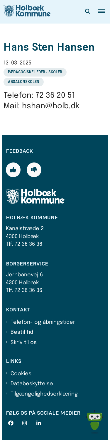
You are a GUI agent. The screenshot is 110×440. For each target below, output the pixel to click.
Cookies (21, 373)
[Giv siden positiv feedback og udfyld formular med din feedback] (13, 169)
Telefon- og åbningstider (43, 322)
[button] (104, 11)
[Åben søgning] (88, 12)
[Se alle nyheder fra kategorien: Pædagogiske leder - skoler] (36, 71)
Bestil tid (22, 332)
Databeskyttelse (32, 383)
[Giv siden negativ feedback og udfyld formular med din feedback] (34, 169)
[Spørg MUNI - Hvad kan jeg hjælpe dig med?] (94, 421)
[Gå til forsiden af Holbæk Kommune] (25, 12)
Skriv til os (24, 342)
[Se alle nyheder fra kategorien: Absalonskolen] (24, 81)
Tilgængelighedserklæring (44, 394)
